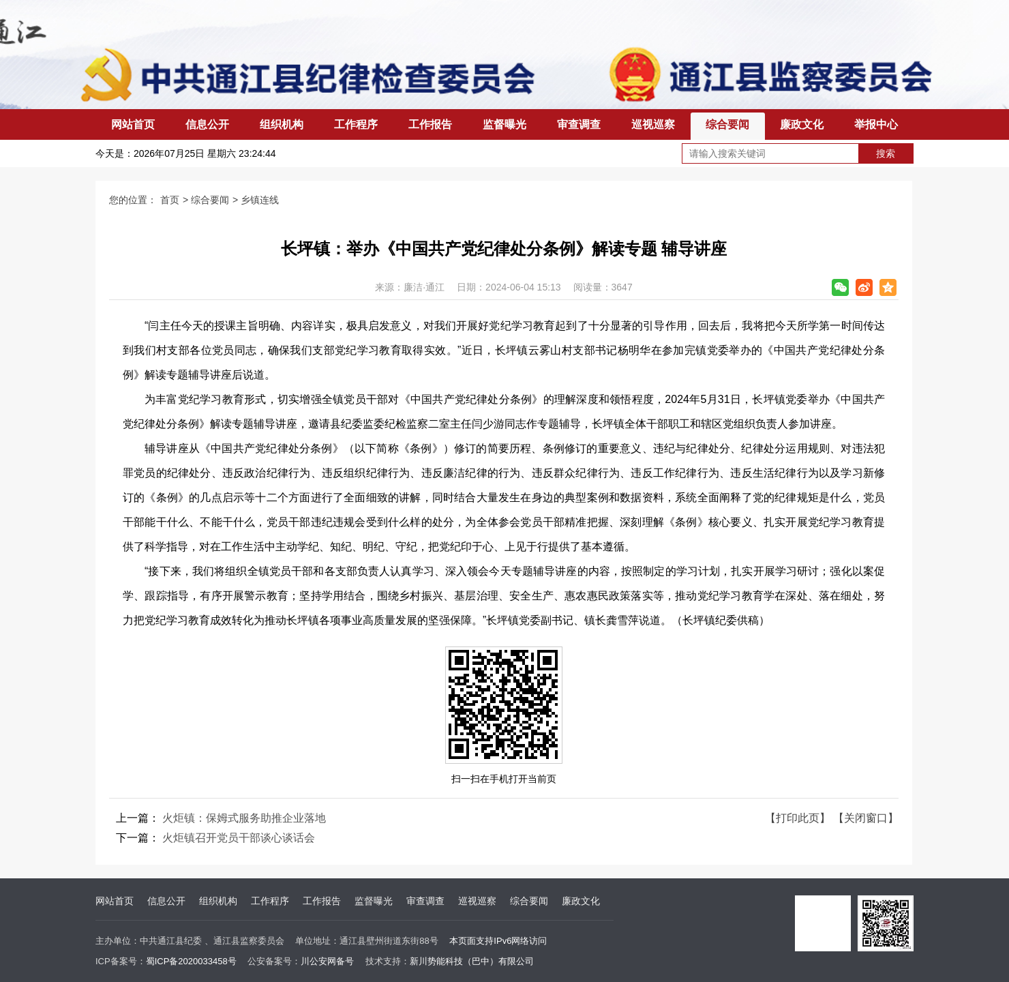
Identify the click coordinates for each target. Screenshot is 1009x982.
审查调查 (579, 124)
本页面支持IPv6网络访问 (498, 941)
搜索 (885, 153)
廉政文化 (802, 124)
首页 (169, 199)
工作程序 (356, 124)
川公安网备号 (327, 961)
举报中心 (876, 124)
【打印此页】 (797, 818)
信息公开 (207, 124)
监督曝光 (504, 124)
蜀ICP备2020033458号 (191, 961)
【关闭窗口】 (866, 818)
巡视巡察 (653, 124)
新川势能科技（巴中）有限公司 (472, 961)
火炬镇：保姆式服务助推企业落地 (244, 818)
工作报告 (430, 124)
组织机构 (281, 124)
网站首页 (133, 124)
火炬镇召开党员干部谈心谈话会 (238, 838)
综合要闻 (727, 124)
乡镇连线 (260, 199)
